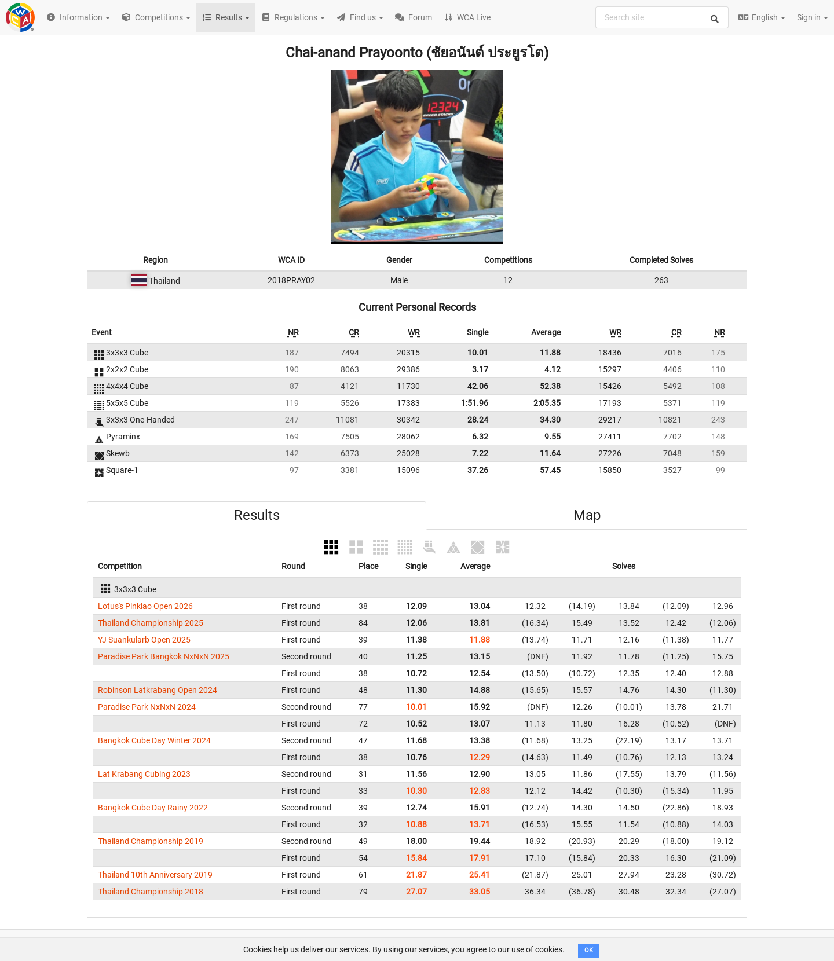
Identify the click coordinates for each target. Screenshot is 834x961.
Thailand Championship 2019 (150, 841)
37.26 (477, 470)
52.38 (550, 386)
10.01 (477, 352)
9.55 (552, 436)
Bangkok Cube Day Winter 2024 (154, 740)
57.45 (550, 470)
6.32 (480, 436)
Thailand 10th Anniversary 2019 (155, 874)
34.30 (550, 419)
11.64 (550, 453)
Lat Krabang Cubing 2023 (144, 774)
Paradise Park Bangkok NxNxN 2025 (163, 656)
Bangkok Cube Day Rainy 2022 (153, 807)
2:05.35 (547, 403)
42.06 (477, 386)
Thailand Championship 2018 (150, 891)
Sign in (812, 17)
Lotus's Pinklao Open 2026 (145, 606)
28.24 (477, 419)
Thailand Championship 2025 (150, 623)
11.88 (550, 352)
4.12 (552, 369)
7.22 (480, 453)
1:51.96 (474, 403)
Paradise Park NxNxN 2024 (147, 706)
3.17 (480, 369)
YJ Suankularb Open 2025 (144, 639)
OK (588, 950)
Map (587, 515)
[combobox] (662, 17)
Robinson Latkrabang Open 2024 (157, 690)
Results (257, 515)
